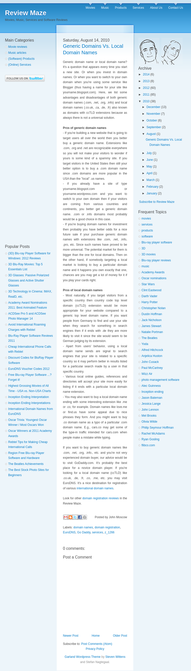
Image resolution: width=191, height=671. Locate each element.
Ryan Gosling (150, 439)
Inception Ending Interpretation (28, 397)
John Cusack (150, 362)
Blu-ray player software (157, 242)
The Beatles (149, 338)
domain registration (107, 527)
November (153, 113)
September (153, 127)
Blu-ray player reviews (156, 260)
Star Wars (148, 284)
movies (146, 218)
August (151, 134)
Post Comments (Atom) (96, 644)
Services (138, 7)
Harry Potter (150, 302)
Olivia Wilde (149, 421)
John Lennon (150, 409)
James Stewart (151, 326)
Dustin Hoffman (152, 314)
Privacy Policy (95, 649)
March (150, 180)
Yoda (145, 344)
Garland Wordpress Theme (82, 657)
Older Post (120, 635)
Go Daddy (83, 532)
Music (105, 7)
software (147, 236)
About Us (156, 7)
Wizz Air (147, 374)
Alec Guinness (151, 386)
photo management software (160, 380)
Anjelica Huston (152, 356)
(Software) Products (21, 58)
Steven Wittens (115, 657)
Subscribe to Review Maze (156, 202)
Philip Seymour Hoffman (158, 427)
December (153, 107)
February (152, 186)
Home (96, 635)
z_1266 (109, 532)
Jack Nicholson (152, 320)
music (145, 266)
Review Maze (26, 13)
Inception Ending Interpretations (29, 403)
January (151, 193)
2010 (146, 101)
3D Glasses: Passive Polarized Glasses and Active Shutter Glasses (28, 280)
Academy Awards (153, 272)
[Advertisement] (25, 163)
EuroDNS (69, 532)
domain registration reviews (100, 498)
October (151, 120)
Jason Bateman (152, 397)
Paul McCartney (152, 368)
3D (143, 248)
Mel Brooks (149, 415)
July (149, 153)
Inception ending (152, 391)
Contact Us (175, 7)
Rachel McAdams (153, 433)
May (149, 166)
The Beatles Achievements (26, 464)
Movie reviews (17, 47)
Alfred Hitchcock (152, 350)
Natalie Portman (152, 332)
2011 (146, 94)
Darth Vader (149, 296)
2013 (146, 81)
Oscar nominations (154, 278)
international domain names (95, 488)
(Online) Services (19, 64)
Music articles (17, 53)
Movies (90, 7)
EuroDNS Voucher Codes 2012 (28, 369)
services (97, 532)
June (149, 160)
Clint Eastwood (151, 290)
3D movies (149, 254)
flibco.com (148, 445)
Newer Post (70, 635)
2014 (146, 74)
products (147, 230)
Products (121, 7)
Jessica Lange (151, 403)
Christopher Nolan (154, 308)
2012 (146, 88)
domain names (83, 527)
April (149, 173)
